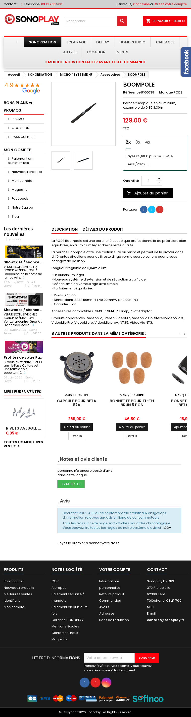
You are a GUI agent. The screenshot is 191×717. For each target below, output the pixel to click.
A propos (58, 587)
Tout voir (15, 239)
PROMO (17, 119)
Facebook (19, 198)
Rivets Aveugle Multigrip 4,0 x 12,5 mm (24, 428)
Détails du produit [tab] (103, 229)
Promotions (13, 581)
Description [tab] (64, 229)
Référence (132, 92)
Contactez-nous (64, 632)
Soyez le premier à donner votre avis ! (88, 543)
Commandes (110, 600)
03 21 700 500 (51, 4)
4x (147, 142)
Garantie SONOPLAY (67, 620)
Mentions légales (65, 626)
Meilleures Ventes (22, 392)
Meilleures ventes (18, 594)
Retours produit (111, 594)
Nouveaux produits (26, 171)
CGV (167, 527)
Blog (15, 216)
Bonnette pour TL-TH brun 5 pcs (132, 402)
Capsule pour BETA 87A (76, 402)
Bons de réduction (114, 620)
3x (138, 142)
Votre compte (114, 569)
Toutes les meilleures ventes (23, 444)
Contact (10, 4)
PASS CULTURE (22, 136)
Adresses (107, 613)
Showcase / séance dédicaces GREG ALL (40, 309)
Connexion (141, 4)
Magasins (19, 189)
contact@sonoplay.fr (165, 620)
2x (128, 142)
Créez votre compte (171, 4)
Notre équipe (22, 207)
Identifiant (12, 600)
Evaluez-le (71, 484)
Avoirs (104, 607)
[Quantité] (148, 181)
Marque (166, 92)
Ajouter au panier (147, 193)
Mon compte (21, 180)
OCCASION (20, 127)
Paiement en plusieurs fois (20, 160)
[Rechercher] (95, 21)
